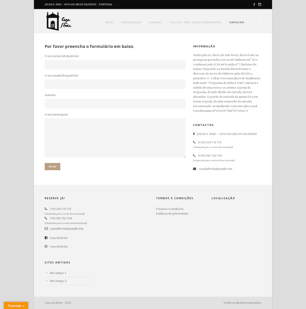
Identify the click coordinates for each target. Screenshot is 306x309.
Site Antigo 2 (58, 281)
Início (109, 22)
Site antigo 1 (58, 273)
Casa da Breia (56, 238)
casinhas (155, 22)
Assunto (116, 100)
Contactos (236, 22)
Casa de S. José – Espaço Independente (195, 22)
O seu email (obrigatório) (116, 81)
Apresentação (131, 22)
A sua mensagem (116, 136)
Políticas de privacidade (172, 213)
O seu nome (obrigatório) (116, 62)
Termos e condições (169, 209)
